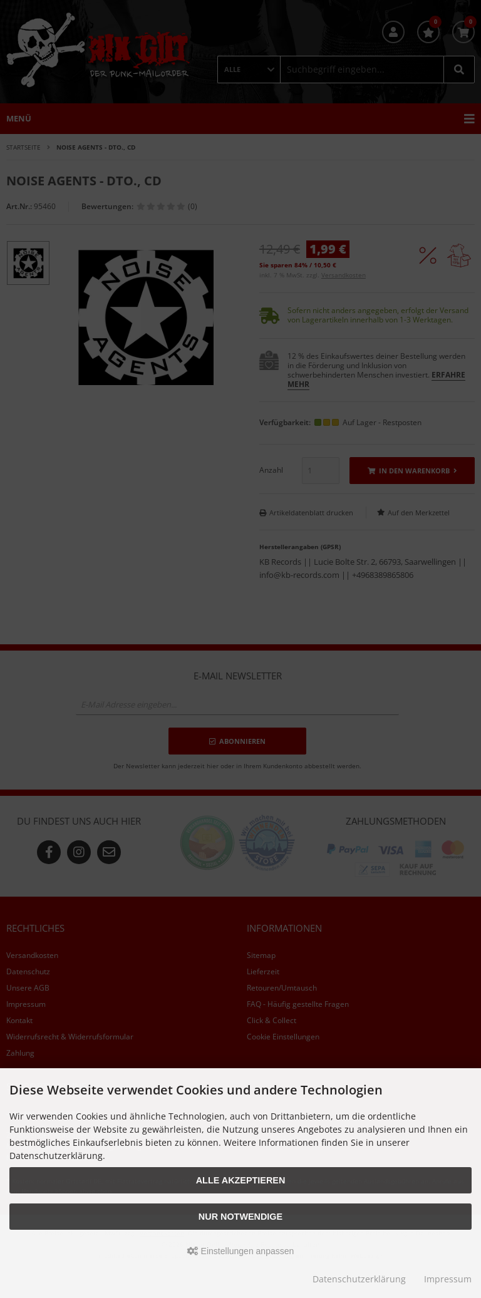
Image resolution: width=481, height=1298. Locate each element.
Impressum (448, 1279)
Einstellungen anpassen (240, 1251)
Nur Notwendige (240, 1217)
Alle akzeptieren (241, 1180)
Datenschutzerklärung (359, 1279)
